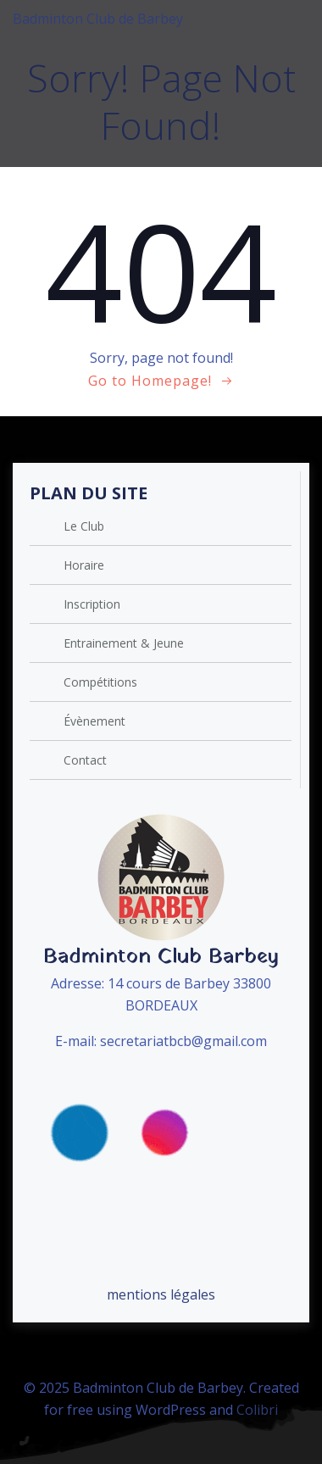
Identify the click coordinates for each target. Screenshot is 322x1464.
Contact (85, 760)
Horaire (84, 565)
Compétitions (100, 682)
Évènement (94, 721)
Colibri (257, 1409)
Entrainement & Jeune (124, 643)
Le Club (84, 526)
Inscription (92, 604)
